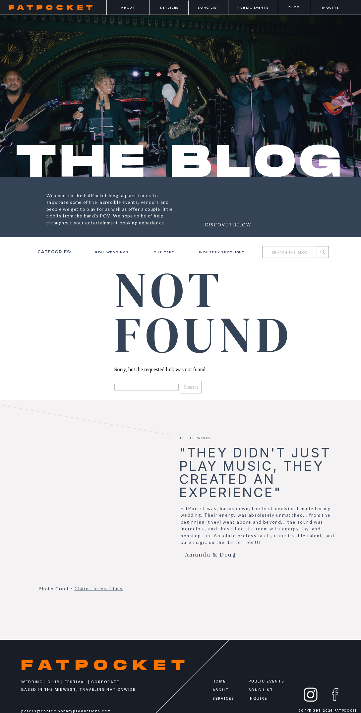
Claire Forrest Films (99, 588)
